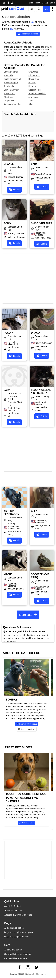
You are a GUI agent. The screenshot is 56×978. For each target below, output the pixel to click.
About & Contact (12, 906)
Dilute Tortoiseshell (12, 79)
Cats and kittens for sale (15, 958)
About (37, 3)
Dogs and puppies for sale (16, 936)
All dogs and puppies (14, 928)
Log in (52, 3)
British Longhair (11, 72)
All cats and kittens (13, 950)
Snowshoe (33, 72)
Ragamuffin (9, 100)
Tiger (30, 100)
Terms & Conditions (13, 910)
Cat (32, 22)
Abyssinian (33, 97)
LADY (34, 164)
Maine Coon (9, 93)
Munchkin (8, 75)
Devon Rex (33, 79)
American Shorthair (13, 104)
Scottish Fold (34, 90)
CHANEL (9, 164)
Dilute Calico (34, 75)
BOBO (7, 223)
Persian (31, 82)
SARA (7, 390)
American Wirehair (37, 93)
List (46, 9)
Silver (31, 104)
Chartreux (8, 97)
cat (11, 29)
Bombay (32, 86)
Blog (31, 3)
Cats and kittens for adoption (17, 954)
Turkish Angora (11, 82)
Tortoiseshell (9, 86)
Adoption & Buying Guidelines (18, 915)
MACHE (8, 574)
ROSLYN (8, 333)
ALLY (34, 511)
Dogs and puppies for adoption (18, 932)
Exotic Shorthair (11, 90)
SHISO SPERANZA (41, 223)
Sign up (45, 3)
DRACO (35, 333)
